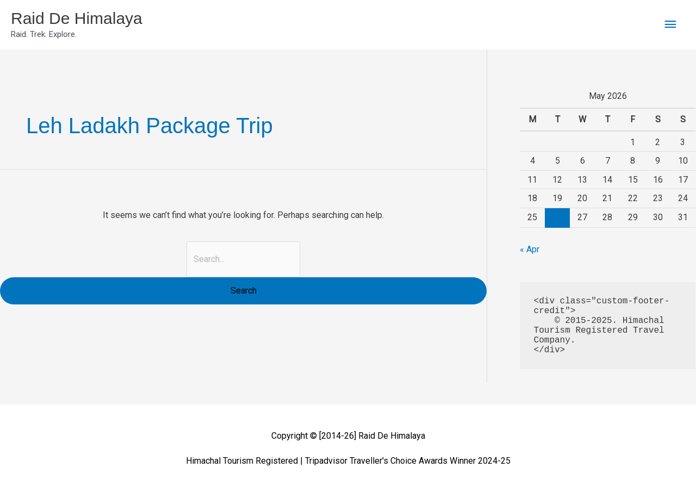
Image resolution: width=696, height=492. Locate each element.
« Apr (529, 249)
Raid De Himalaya (76, 18)
